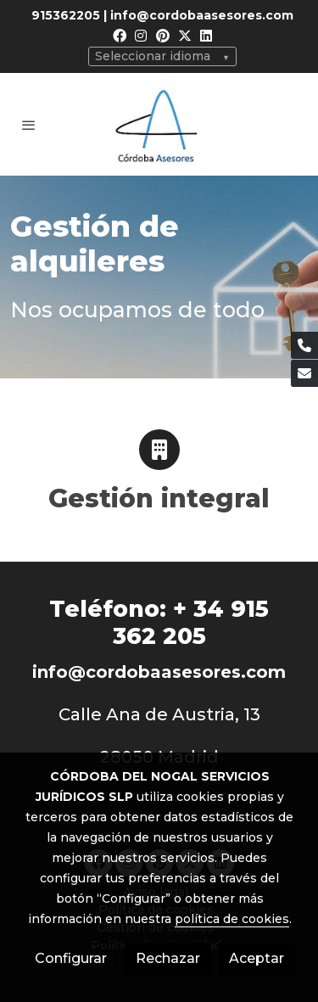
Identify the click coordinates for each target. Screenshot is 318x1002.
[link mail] (304, 373)
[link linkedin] (206, 35)
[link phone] (304, 345)
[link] (159, 124)
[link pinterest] (163, 35)
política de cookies (232, 918)
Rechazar (168, 958)
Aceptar (256, 958)
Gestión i (108, 498)
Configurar (71, 958)
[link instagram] (141, 35)
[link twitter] (185, 35)
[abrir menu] (29, 124)
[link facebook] (119, 35)
